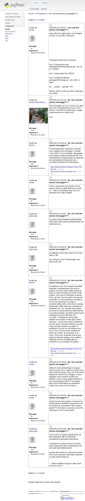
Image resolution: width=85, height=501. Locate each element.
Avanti (42, 20)
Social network (10, 31)
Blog (6, 38)
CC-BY (42, 493)
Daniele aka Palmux (37, 102)
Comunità (10, 26)
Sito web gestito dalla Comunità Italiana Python (72, 491)
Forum (7, 29)
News (7, 23)
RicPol (31, 145)
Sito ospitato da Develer (78, 493)
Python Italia (44, 491)
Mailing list (8, 34)
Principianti (41, 14)
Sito (6, 41)
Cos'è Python (11, 14)
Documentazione (12, 17)
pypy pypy (33, 216)
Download (10, 20)
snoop (31, 30)
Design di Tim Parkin (65, 493)
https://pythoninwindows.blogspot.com (63, 171)
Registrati (45, 2)
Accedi (35, 2)
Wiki (6, 36)
